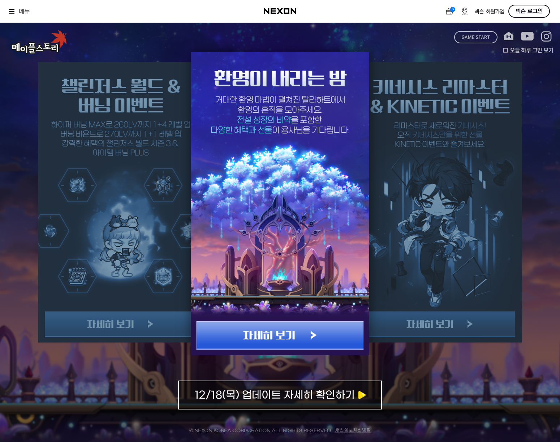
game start (475, 37)
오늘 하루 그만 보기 (528, 50)
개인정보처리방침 (353, 430)
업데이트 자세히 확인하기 (280, 395)
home (508, 36)
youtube (527, 36)
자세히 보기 (280, 335)
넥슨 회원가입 (489, 12)
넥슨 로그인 (529, 11)
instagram (546, 36)
